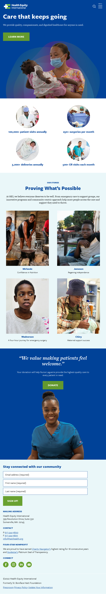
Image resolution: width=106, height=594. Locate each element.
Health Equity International (15, 6)
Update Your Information (40, 587)
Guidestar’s (12, 552)
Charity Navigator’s (41, 549)
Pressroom (8, 587)
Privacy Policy (21, 587)
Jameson (78, 269)
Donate (53, 385)
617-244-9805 (11, 535)
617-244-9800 (11, 532)
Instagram (13, 564)
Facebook (6, 564)
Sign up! (12, 501)
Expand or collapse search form (94, 6)
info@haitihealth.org (13, 538)
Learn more (16, 36)
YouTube (29, 564)
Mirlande (27, 269)
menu (100, 5)
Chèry (78, 336)
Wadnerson (27, 336)
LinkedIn (21, 564)
